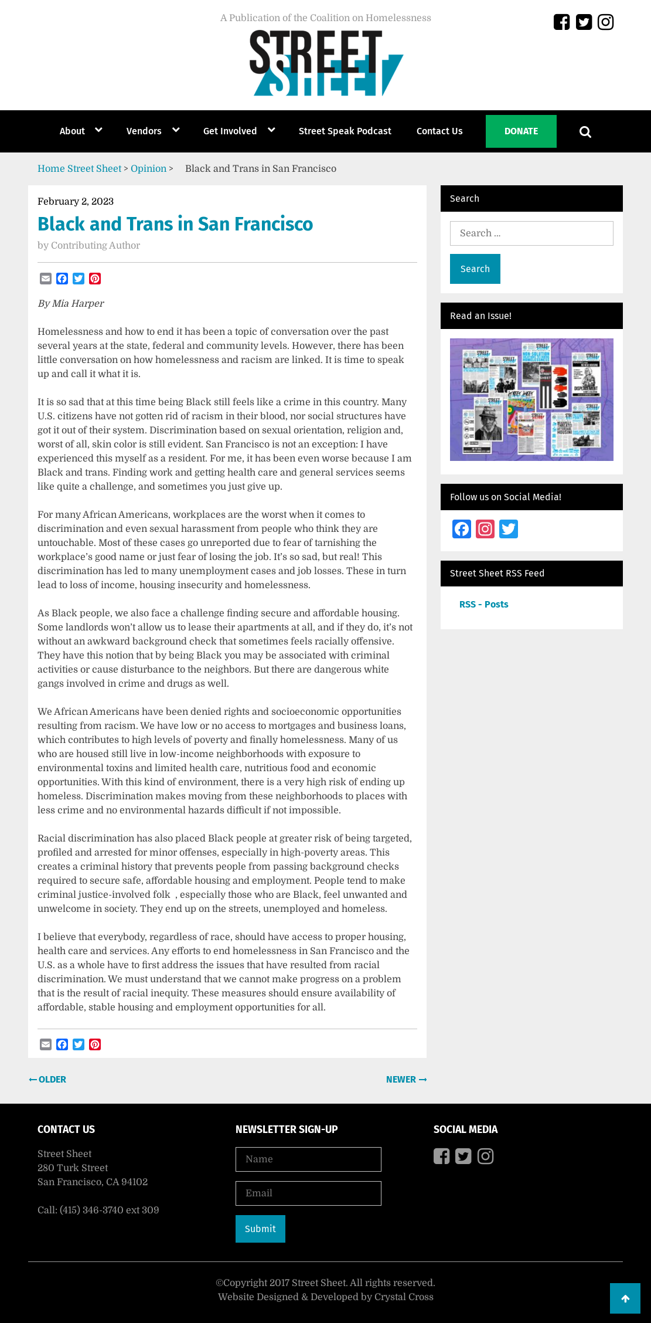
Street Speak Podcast (345, 131)
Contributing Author (95, 245)
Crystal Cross (404, 1297)
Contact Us (440, 131)
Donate (521, 131)
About (72, 131)
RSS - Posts (484, 604)
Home (51, 169)
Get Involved (230, 131)
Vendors (144, 131)
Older (51, 1079)
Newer (402, 1079)
